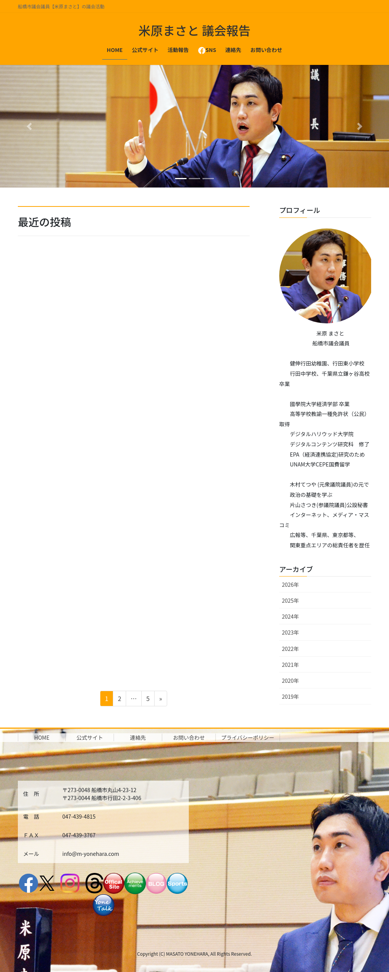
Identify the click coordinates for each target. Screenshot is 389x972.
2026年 (290, 584)
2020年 (290, 680)
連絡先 (138, 737)
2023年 (290, 632)
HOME (42, 737)
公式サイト (89, 737)
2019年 (290, 696)
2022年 (290, 648)
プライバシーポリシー (247, 737)
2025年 (290, 600)
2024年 (290, 616)
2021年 (290, 664)
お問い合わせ (189, 737)
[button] (29, 126)
